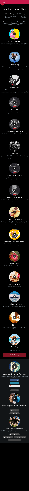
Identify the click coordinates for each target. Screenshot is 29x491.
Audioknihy (6, 15)
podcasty (9, 22)
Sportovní (14, 23)
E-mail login (14, 390)
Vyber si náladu (14, 410)
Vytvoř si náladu (15, 413)
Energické (22, 16)
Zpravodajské (21, 22)
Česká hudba (18, 14)
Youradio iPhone (8, 437)
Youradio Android (14, 434)
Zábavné (5, 23)
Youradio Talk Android (20, 437)
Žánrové (15, 15)
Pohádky (23, 17)
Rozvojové (10, 24)
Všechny (19, 24)
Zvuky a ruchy (7, 17)
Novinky (23, 15)
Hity (5, 16)
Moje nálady (13, 16)
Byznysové (23, 23)
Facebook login (14, 380)
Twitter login (14, 383)
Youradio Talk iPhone (14, 440)
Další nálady (14, 355)
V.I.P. (16, 17)
